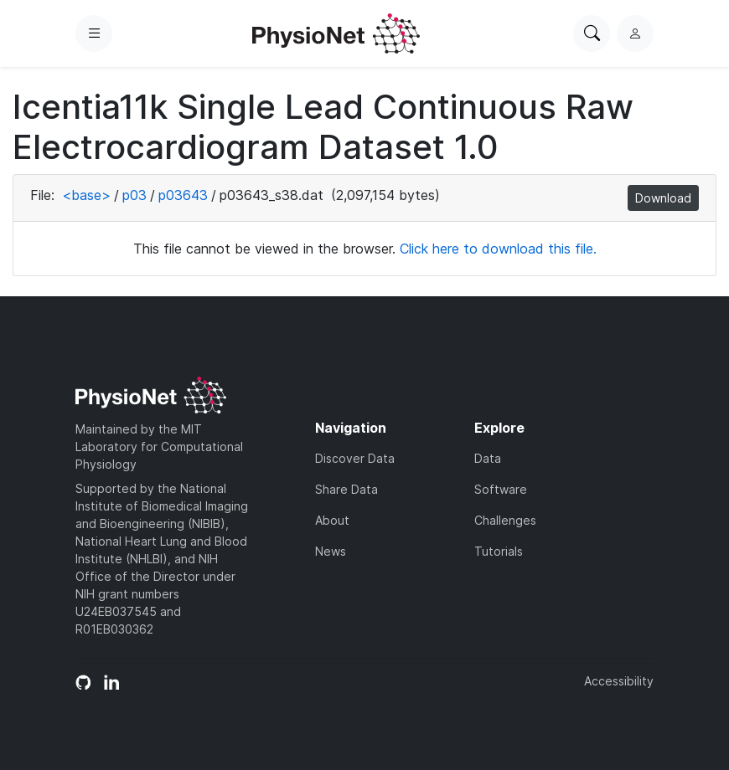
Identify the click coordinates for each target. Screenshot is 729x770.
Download (663, 198)
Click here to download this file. (498, 248)
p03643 (183, 195)
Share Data (346, 489)
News (330, 551)
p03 (134, 195)
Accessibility (619, 681)
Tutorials (498, 551)
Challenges (505, 520)
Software (500, 489)
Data (487, 458)
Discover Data (355, 458)
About (332, 520)
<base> (86, 195)
